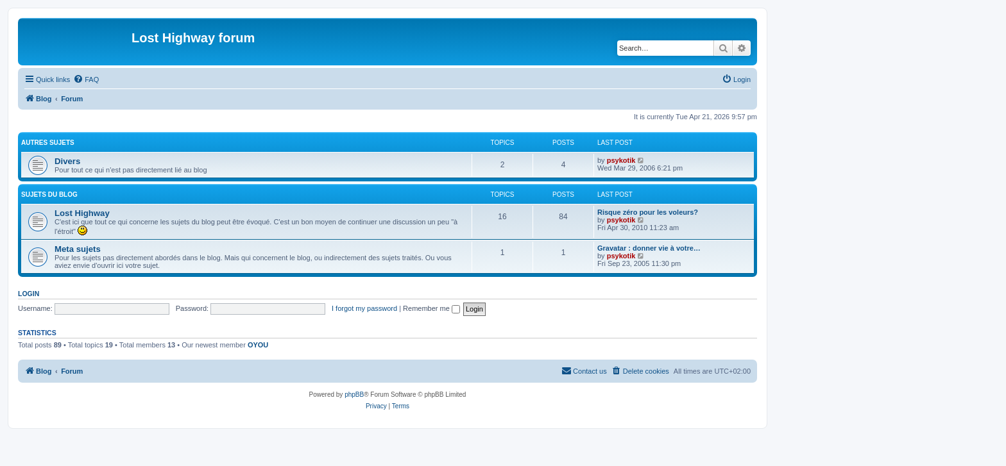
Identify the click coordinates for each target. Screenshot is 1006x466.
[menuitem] (86, 79)
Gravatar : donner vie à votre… (649, 248)
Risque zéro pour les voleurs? (647, 212)
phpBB (354, 394)
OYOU (258, 345)
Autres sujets (47, 142)
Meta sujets (78, 249)
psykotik (621, 160)
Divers (67, 161)
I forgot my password (364, 308)
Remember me (431, 308)
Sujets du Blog (49, 194)
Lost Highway (82, 213)
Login (28, 293)
